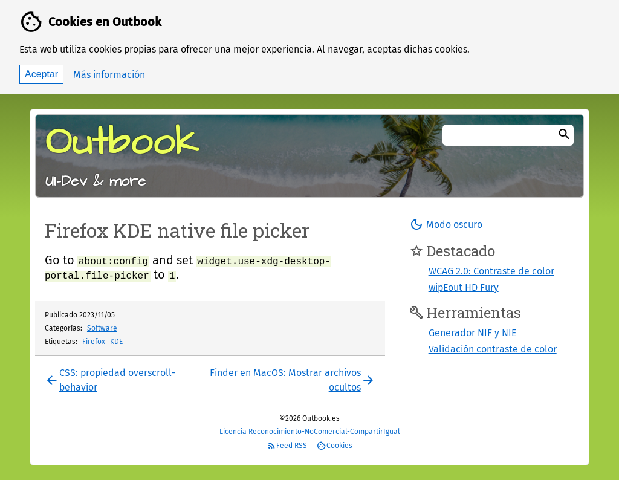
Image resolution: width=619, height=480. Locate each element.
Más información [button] (109, 74)
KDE (116, 341)
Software (102, 328)
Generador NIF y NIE (472, 333)
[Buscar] (564, 135)
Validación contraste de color (493, 349)
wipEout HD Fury (464, 287)
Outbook (122, 142)
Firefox (93, 341)
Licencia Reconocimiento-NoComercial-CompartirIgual (309, 431)
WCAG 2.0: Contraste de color (491, 271)
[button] (445, 224)
